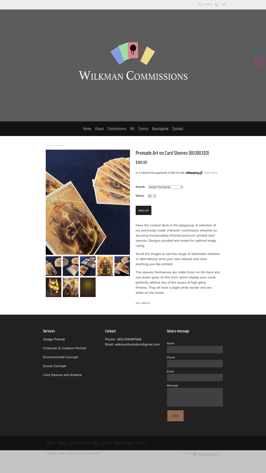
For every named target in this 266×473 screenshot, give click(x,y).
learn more (211, 172)
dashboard (71, 453)
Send (175, 416)
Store (49, 145)
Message (172, 385)
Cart (220, 4)
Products (59, 145)
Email (170, 371)
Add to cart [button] (143, 210)
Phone (171, 357)
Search (205, 4)
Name (170, 343)
